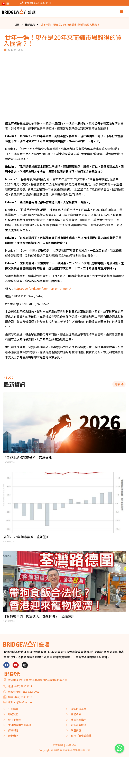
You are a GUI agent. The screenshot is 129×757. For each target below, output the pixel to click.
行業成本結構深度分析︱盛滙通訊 (27, 457)
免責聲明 (58, 745)
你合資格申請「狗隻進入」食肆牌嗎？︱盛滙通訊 (38, 616)
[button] (119, 384)
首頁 (17, 24)
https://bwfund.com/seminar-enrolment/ (42, 288)
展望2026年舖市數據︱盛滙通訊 (26, 537)
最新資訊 (30, 24)
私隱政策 (71, 745)
